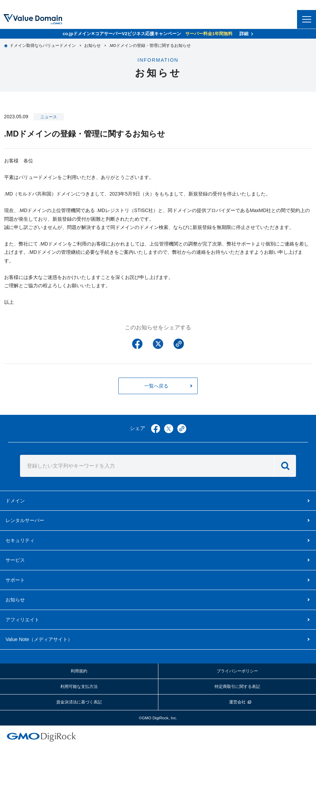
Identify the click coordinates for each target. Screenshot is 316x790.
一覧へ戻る (156, 386)
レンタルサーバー (25, 520)
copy (181, 428)
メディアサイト (39, 639)
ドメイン (15, 500)
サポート (15, 580)
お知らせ (15, 599)
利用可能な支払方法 (79, 686)
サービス (15, 560)
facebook (155, 428)
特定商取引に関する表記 (237, 686)
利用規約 (79, 671)
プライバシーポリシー (237, 671)
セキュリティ (20, 540)
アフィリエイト (22, 619)
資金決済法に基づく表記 (79, 702)
